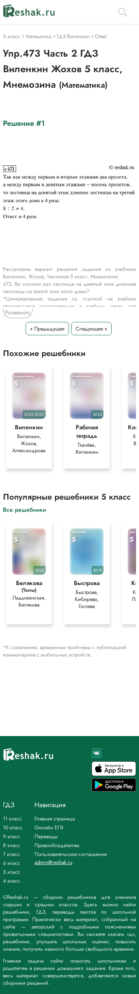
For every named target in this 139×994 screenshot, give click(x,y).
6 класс (11, 863)
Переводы (46, 836)
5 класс (11, 872)
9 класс (11, 836)
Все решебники (24, 509)
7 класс (11, 854)
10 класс (13, 827)
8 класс (11, 845)
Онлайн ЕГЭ (48, 827)
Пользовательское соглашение (70, 854)
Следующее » (91, 328)
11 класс (12, 818)
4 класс (11, 880)
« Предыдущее (47, 328)
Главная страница (54, 818)
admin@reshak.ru (53, 862)
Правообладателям (56, 845)
